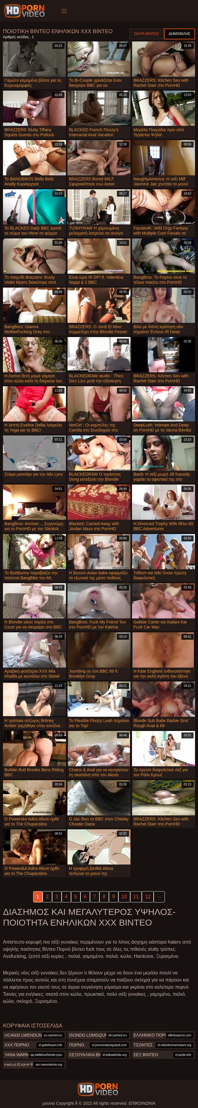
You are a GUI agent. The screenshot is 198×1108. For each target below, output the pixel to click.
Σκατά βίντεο (146, 34)
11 (136, 896)
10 (124, 896)
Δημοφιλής (179, 34)
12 (147, 896)
